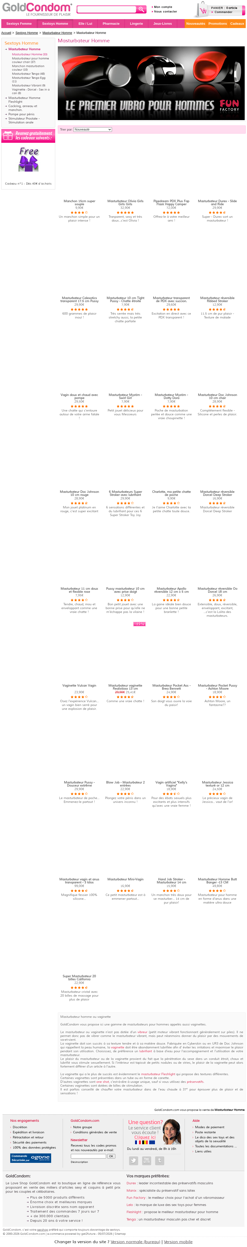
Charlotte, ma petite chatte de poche (171, 493)
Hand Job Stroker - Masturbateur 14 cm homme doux (171, 883)
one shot (102, 1082)
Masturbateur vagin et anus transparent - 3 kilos (79, 881)
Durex (131, 1183)
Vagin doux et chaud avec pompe (79, 396)
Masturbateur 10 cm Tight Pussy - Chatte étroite (125, 299)
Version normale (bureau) (135, 1241)
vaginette (117, 1047)
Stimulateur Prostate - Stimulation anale (24, 120)
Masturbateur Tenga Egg (29, 78)
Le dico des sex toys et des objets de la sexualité (214, 1139)
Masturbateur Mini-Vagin (125, 879)
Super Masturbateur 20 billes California (79, 977)
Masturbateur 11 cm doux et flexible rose (79, 590)
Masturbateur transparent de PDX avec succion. (171, 299)
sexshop (42, 1229)
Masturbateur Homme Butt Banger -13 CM (217, 881)
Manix (132, 1191)
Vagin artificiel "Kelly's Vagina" (171, 784)
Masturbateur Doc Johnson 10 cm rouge (79, 493)
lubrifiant (145, 1051)
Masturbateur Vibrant (26, 85)
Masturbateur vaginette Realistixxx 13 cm (125, 687)
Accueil (6, 33)
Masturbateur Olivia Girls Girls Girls (125, 202)
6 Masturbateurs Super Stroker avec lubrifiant (125, 493)
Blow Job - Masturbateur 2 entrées (125, 784)
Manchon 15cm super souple (79, 202)
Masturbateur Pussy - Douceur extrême (79, 784)
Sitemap (120, 1234)
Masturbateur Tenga (25, 73)
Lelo (130, 1205)
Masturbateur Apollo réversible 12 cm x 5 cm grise (171, 592)
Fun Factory (136, 1198)
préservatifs (195, 1082)
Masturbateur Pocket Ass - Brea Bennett (171, 687)
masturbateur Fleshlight (158, 1074)
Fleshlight (134, 1212)
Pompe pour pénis (21, 114)
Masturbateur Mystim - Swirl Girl (125, 396)
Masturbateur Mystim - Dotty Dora (171, 396)
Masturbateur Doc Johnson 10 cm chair (217, 396)
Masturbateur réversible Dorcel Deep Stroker (217, 493)
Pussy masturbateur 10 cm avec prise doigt (125, 590)
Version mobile (178, 1241)
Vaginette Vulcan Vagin (79, 686)
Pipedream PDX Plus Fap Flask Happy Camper (171, 202)
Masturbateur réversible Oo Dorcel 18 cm (217, 590)
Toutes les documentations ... (216, 1146)
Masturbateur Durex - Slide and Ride (217, 202)
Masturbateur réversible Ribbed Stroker (217, 299)
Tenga (131, 1219)
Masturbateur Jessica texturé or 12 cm (217, 784)
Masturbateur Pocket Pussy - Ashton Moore (217, 687)
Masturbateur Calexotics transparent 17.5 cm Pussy (79, 299)
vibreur (142, 1032)
